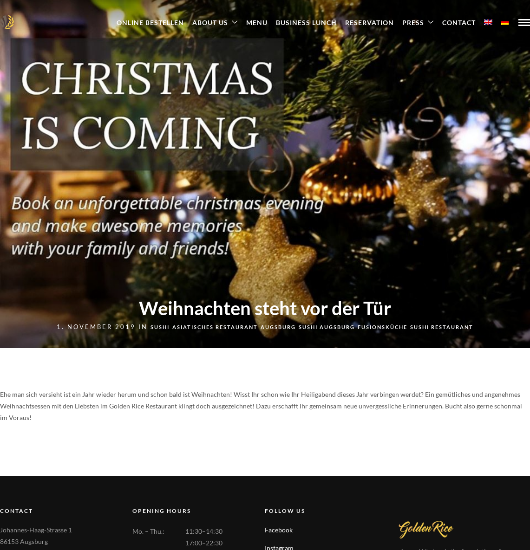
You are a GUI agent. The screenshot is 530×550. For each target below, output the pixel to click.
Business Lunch (306, 22)
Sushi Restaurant (441, 327)
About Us (210, 22)
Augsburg (278, 327)
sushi (160, 327)
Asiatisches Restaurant (215, 327)
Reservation (369, 22)
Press (413, 22)
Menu (257, 22)
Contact (459, 22)
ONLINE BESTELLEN (150, 22)
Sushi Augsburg (327, 327)
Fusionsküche (382, 327)
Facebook (279, 530)
